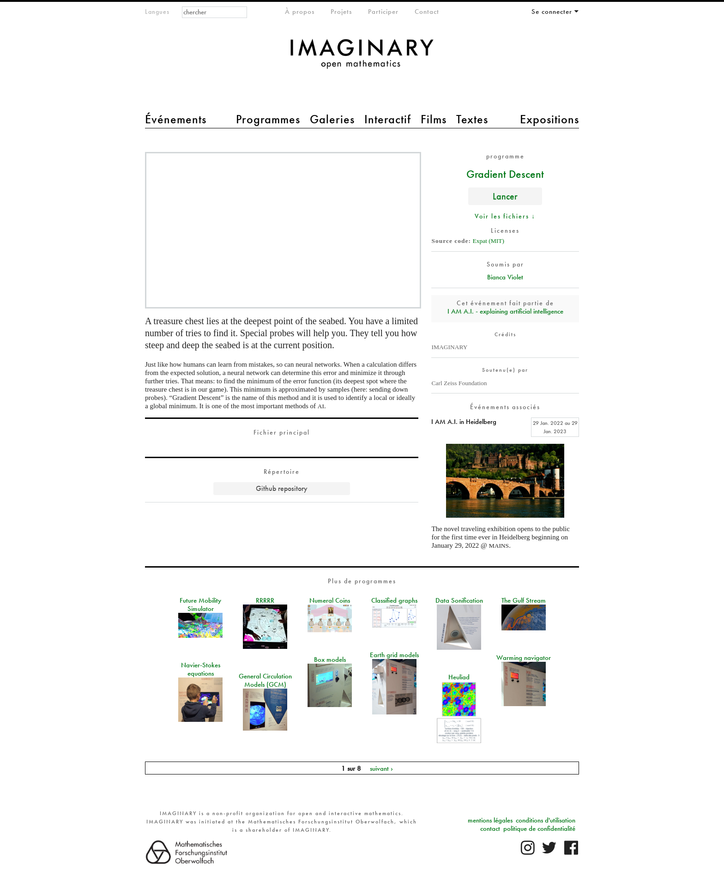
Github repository (282, 488)
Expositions (549, 119)
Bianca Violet (505, 277)
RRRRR (265, 600)
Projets (341, 11)
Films (433, 119)
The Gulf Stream (523, 600)
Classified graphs (394, 600)
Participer (383, 11)
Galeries (332, 119)
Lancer (505, 196)
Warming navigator (523, 657)
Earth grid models (394, 655)
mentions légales (490, 820)
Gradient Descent (505, 174)
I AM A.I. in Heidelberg (463, 421)
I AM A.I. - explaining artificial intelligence (505, 311)
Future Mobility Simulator (200, 604)
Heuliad (459, 677)
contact (490, 828)
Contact (427, 11)
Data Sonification (459, 600)
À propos (299, 11)
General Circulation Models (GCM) (265, 680)
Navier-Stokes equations (200, 669)
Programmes (268, 119)
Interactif (387, 119)
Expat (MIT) (488, 240)
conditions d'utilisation (545, 820)
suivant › (381, 768)
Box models (330, 659)
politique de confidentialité (539, 828)
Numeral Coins (329, 600)
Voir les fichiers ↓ (505, 216)
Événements (175, 119)
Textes (472, 119)
